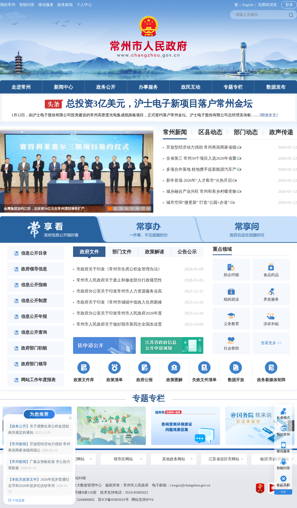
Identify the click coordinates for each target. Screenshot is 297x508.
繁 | (236, 5)
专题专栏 (233, 87)
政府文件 (89, 251)
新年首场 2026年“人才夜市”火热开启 (201, 180)
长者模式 (283, 418)
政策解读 (154, 251)
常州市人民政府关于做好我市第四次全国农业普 (119, 324)
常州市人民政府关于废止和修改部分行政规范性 (119, 280)
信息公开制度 (30, 300)
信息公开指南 (30, 284)
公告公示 (187, 251)
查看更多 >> (271, 343)
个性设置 (16, 500)
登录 (289, 5)
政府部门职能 (30, 348)
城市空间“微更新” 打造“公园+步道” (200, 202)
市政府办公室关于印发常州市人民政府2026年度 (119, 313)
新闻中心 (63, 87)
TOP (283, 492)
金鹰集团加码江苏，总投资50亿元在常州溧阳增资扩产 (44, 208)
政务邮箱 (65, 5)
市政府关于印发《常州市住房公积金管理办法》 (119, 269)
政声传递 (281, 132)
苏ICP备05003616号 (113, 500)
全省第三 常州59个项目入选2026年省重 (203, 158)
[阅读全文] (269, 115)
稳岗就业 (231, 294)
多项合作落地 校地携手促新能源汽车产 (203, 169)
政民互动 (190, 87)
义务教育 (231, 318)
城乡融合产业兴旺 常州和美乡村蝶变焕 (203, 191)
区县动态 (210, 132)
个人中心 (83, 5)
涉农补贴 (271, 318)
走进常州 (21, 87)
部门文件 (121, 251)
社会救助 (231, 343)
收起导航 (283, 485)
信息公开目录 (30, 253)
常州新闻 (175, 132)
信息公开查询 (30, 332)
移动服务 (46, 5)
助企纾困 (231, 269)
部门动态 (246, 132)
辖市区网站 (123, 459)
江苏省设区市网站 (224, 459)
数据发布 (276, 87)
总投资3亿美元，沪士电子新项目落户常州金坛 (148, 104)
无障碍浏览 (267, 5)
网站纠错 (79, 478)
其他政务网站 (173, 459)
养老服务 (271, 294)
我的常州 (8, 5)
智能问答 (26, 5)
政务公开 (105, 87)
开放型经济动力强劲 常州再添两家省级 (203, 147)
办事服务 (148, 87)
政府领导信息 (30, 269)
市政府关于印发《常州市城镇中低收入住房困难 (119, 302)
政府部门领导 (30, 364)
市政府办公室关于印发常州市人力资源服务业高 (119, 291)
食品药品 (271, 269)
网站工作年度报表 (35, 379)
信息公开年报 (30, 316)
